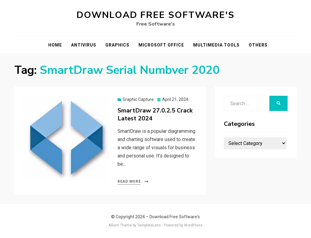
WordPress (193, 225)
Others (258, 45)
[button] (65, 138)
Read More (129, 181)
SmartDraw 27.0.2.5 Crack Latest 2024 (155, 114)
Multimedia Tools (216, 45)
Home (55, 45)
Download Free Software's (155, 15)
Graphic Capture (138, 99)
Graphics (117, 45)
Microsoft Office (161, 45)
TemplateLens (149, 225)
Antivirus (83, 45)
